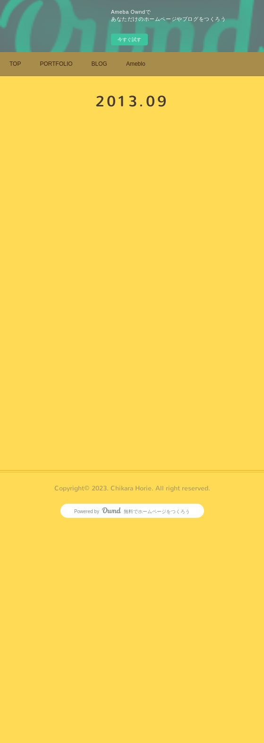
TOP (15, 64)
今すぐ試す (129, 39)
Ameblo (135, 64)
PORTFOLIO (56, 64)
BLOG (99, 64)
